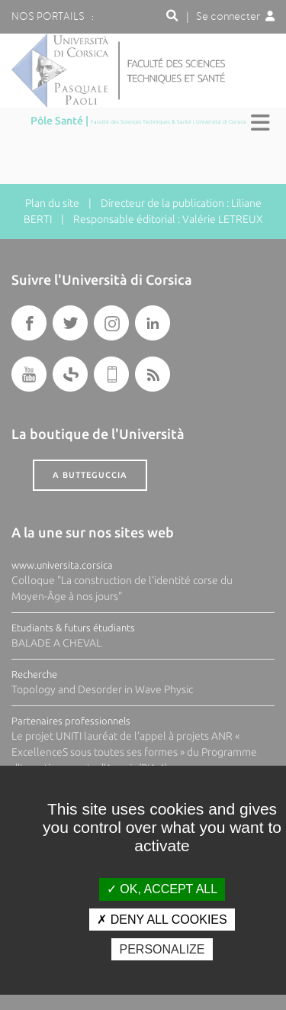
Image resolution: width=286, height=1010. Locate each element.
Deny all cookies (162, 919)
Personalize (161, 949)
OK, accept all (162, 889)
